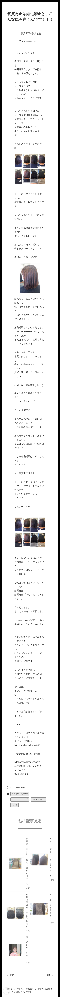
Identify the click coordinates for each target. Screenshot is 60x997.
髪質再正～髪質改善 (31, 33)
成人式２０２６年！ (27, 948)
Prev (10, 975)
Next (50, 975)
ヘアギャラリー (38, 799)
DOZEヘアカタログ (20, 799)
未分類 (14, 805)
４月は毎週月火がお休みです (27, 911)
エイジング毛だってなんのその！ (51, 858)
